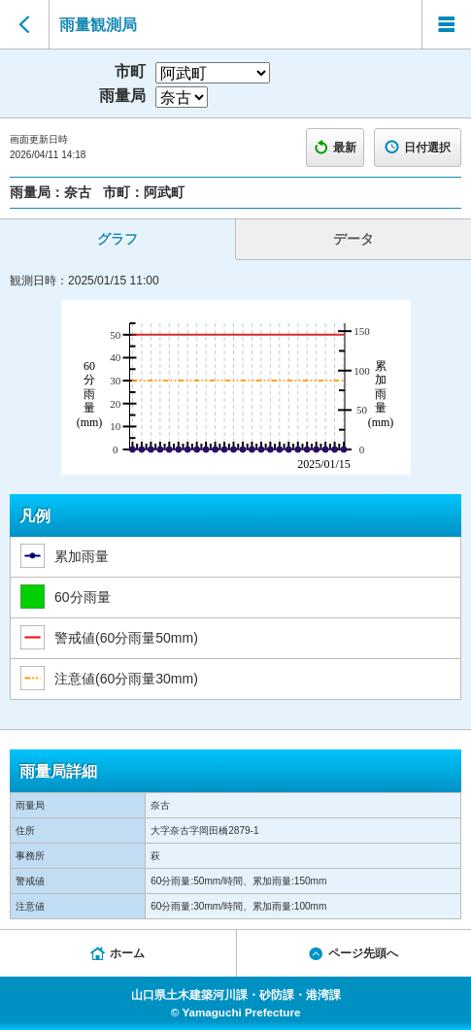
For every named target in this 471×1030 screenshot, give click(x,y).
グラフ (117, 239)
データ (353, 239)
